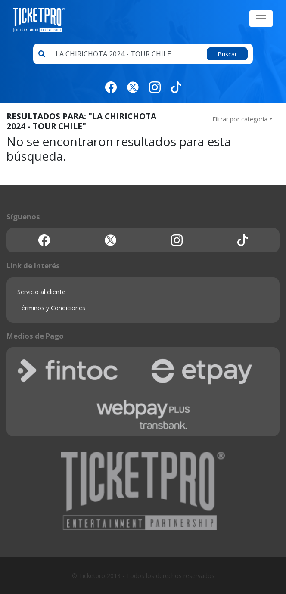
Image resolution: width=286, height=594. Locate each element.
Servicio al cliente (41, 292)
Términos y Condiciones (51, 308)
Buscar (227, 54)
